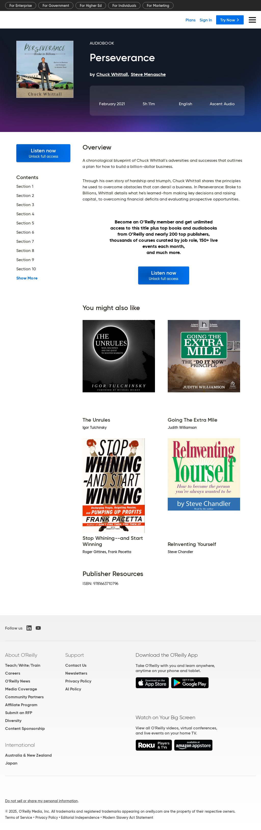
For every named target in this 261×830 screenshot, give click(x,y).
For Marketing (158, 5)
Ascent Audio (222, 103)
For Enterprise (20, 5)
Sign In (206, 20)
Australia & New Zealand (28, 755)
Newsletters (76, 673)
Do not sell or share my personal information (41, 801)
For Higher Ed (91, 5)
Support (74, 655)
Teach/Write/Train (22, 665)
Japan (11, 763)
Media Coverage (21, 689)
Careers (12, 673)
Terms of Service (18, 817)
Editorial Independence (80, 817)
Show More (26, 278)
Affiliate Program (21, 704)
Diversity (13, 720)
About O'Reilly (21, 655)
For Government (56, 5)
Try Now (230, 19)
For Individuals (124, 5)
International (20, 745)
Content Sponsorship (25, 728)
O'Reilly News (17, 681)
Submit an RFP (18, 712)
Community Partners (24, 697)
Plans (190, 20)
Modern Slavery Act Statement (128, 817)
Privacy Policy (78, 681)
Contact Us (75, 665)
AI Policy (73, 689)
